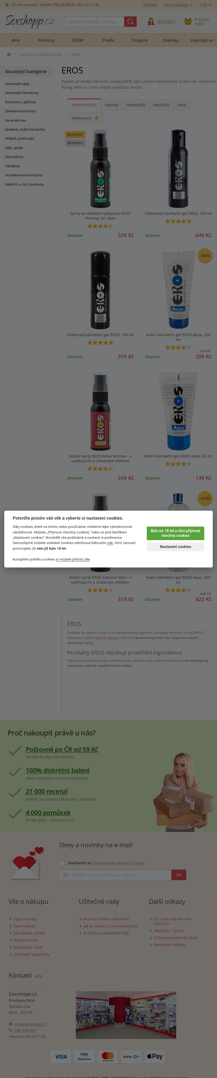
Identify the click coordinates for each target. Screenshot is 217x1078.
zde (110, 543)
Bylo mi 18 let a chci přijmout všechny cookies (175, 533)
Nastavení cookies (175, 547)
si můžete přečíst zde (73, 559)
